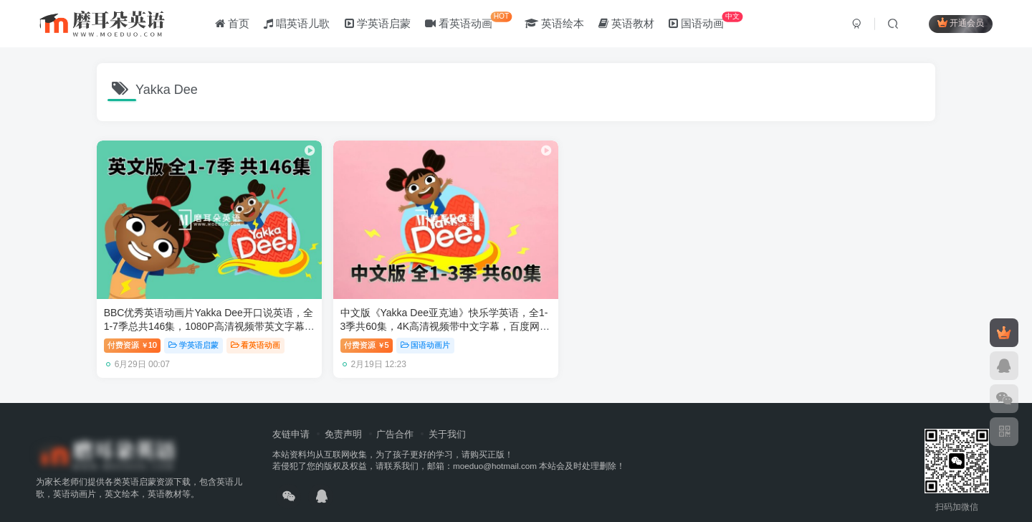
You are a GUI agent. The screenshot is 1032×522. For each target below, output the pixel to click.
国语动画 (705, 21)
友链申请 (291, 417)
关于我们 (447, 417)
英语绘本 (554, 24)
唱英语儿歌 (297, 24)
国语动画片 (402, 328)
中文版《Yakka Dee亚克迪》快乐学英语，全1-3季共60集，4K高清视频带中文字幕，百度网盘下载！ (406, 309)
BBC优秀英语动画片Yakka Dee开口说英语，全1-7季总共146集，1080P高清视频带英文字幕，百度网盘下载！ (194, 309)
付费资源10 (132, 328)
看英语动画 (468, 21)
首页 (232, 24)
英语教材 (626, 24)
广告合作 (395, 417)
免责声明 (343, 417)
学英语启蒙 (378, 24)
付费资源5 (343, 328)
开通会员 (960, 23)
